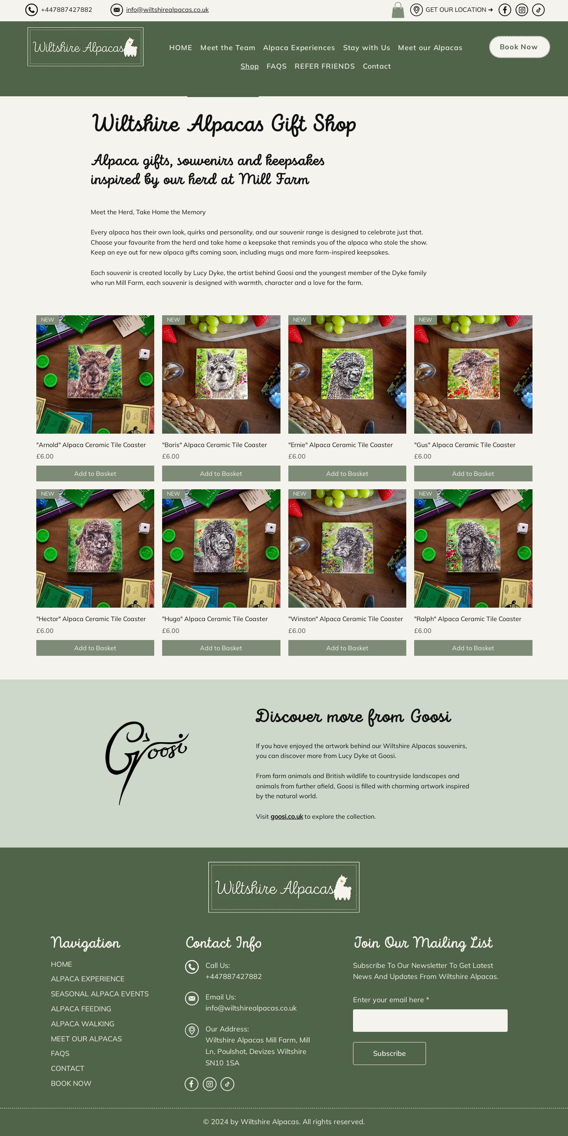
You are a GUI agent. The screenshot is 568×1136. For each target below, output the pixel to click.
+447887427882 (66, 9)
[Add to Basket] (95, 473)
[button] (398, 10)
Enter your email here (388, 999)
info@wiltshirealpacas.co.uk (167, 9)
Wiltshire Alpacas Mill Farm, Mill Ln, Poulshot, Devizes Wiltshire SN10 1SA (258, 1051)
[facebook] (505, 10)
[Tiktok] (538, 10)
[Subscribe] (389, 1053)
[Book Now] (519, 47)
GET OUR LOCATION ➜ (459, 9)
